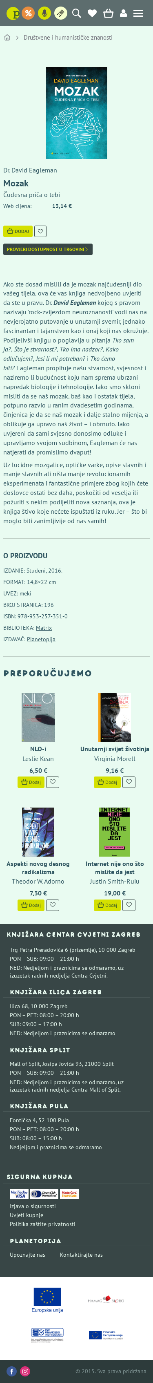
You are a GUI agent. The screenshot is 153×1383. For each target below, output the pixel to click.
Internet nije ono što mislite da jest (115, 867)
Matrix (44, 627)
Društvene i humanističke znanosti (68, 37)
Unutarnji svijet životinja (114, 749)
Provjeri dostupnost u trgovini (48, 249)
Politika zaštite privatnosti (42, 1224)
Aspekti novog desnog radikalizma (38, 867)
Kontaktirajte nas (81, 1254)
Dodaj (18, 231)
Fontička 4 (23, 1120)
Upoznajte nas (27, 1254)
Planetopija (41, 639)
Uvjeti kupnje (26, 1215)
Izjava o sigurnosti (33, 1206)
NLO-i (38, 749)
